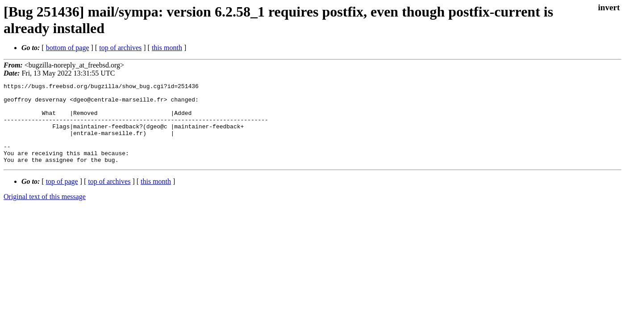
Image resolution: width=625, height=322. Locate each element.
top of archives (120, 47)
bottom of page (67, 47)
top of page (62, 197)
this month (167, 47)
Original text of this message (45, 212)
